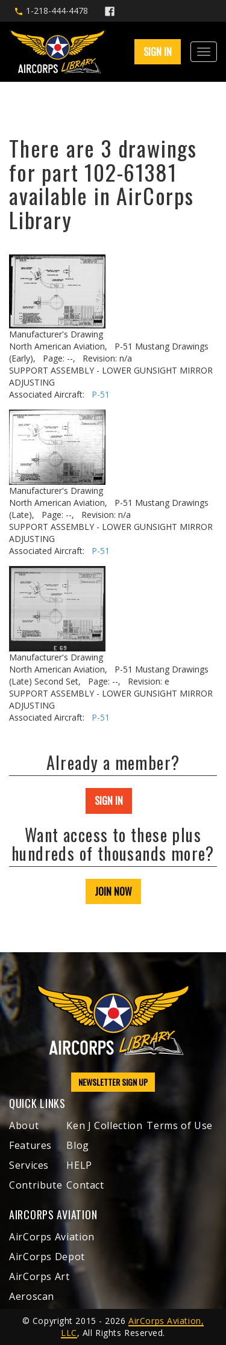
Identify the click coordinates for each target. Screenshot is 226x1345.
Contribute (35, 1185)
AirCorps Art (39, 1276)
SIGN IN (157, 52)
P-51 (101, 394)
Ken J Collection (104, 1125)
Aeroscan (31, 1296)
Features (30, 1145)
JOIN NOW (113, 891)
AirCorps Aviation (52, 1236)
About (24, 1125)
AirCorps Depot (47, 1256)
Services (29, 1165)
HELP (79, 1165)
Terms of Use (179, 1125)
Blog (77, 1145)
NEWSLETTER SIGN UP (113, 1082)
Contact (85, 1185)
